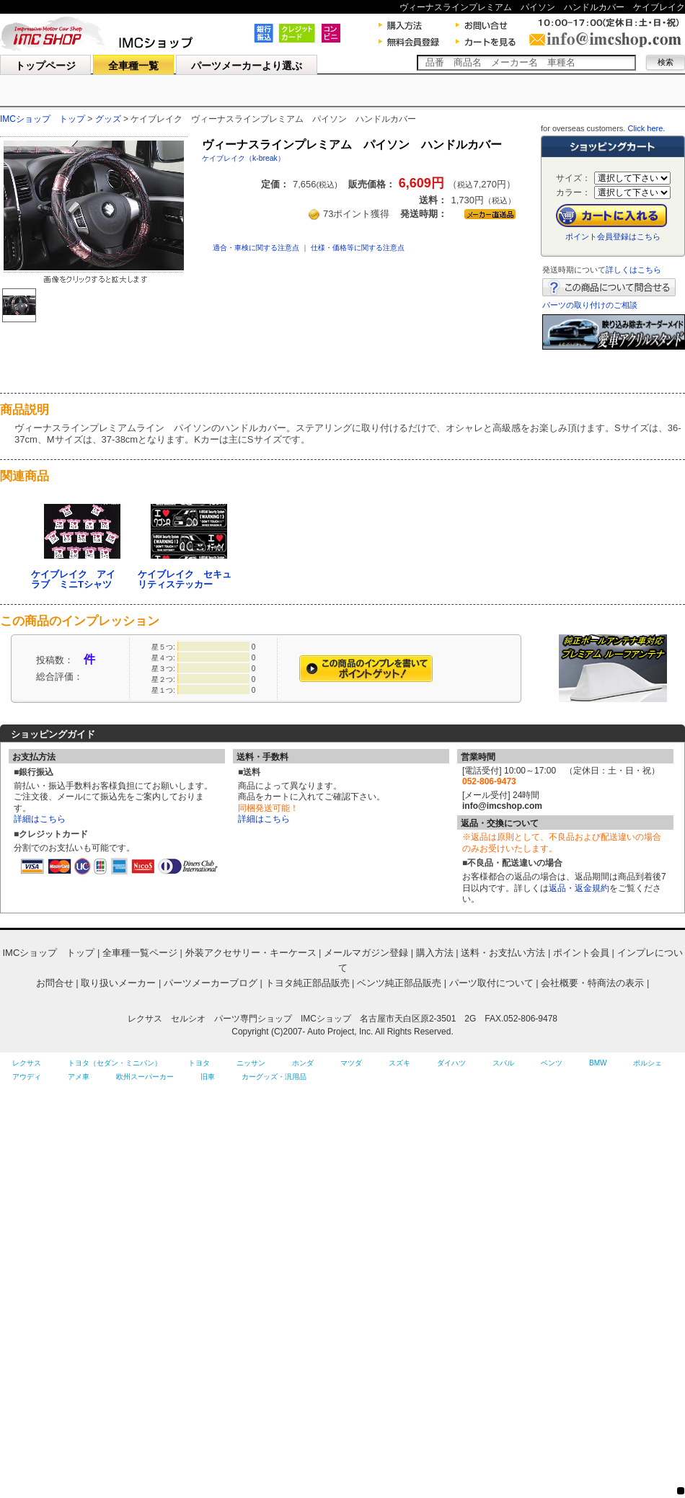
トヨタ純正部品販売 (307, 983)
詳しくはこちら (633, 269)
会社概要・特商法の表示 (592, 983)
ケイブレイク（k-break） (243, 158)
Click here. (646, 128)
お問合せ (55, 983)
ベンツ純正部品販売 (399, 983)
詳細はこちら (40, 819)
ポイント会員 (581, 952)
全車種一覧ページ (139, 952)
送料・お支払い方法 (503, 952)
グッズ (108, 119)
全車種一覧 (133, 65)
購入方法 (435, 952)
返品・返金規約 (579, 888)
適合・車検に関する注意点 (256, 248)
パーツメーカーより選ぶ (246, 65)
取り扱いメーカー (118, 983)
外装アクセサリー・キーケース (251, 952)
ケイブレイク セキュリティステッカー (184, 579)
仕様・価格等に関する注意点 (358, 248)
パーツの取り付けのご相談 (589, 305)
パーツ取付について (491, 983)
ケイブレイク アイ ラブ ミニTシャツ (78, 579)
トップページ (45, 65)
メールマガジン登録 (366, 952)
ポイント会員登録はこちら (612, 236)
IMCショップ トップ (42, 119)
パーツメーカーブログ (210, 983)
